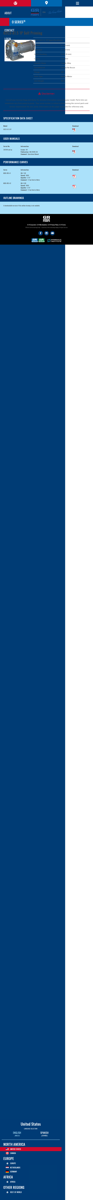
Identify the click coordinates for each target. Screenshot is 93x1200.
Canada (11, 1153)
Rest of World (14, 1192)
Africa (11, 1182)
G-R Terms (62, 224)
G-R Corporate (31, 224)
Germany (11, 1171)
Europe (11, 1163)
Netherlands (13, 1167)
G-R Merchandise (42, 224)
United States (13, 1149)
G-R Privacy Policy (53, 224)
